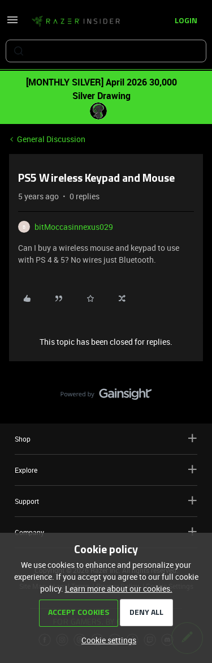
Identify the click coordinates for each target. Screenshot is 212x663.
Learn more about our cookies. (118, 588)
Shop (106, 438)
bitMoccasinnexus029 (73, 226)
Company (106, 532)
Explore (106, 469)
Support (106, 501)
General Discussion (51, 139)
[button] (12, 23)
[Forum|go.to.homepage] (75, 21)
